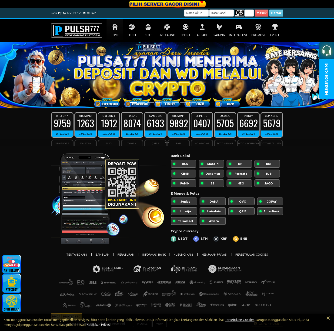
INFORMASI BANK (154, 254)
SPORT (185, 35)
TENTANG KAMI (76, 254)
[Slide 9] (200, 102)
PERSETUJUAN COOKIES (251, 254)
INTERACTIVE (238, 35)
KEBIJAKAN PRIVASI (214, 254)
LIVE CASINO (167, 35)
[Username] (196, 13)
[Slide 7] (183, 102)
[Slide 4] (158, 102)
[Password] (221, 13)
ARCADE (202, 35)
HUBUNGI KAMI (184, 254)
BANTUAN (102, 254)
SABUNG (219, 35)
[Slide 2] (141, 102)
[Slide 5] (167, 102)
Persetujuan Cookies (239, 320)
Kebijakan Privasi (98, 325)
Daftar (276, 13)
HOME (115, 35)
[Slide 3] (150, 102)
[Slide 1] (133, 102)
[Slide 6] (175, 102)
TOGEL (132, 35)
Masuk (262, 13)
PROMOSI (258, 35)
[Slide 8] (192, 102)
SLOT (148, 35)
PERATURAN (125, 254)
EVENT (275, 35)
